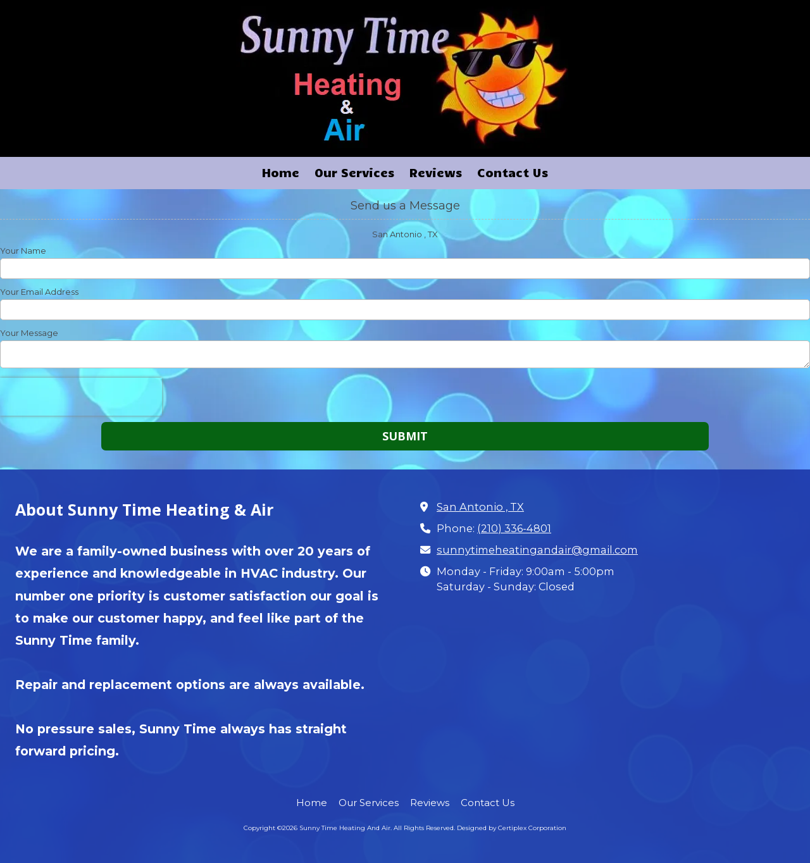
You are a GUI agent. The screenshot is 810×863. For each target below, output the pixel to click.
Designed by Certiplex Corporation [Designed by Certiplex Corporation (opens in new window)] (511, 828)
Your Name (23, 250)
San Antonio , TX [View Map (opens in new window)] (480, 506)
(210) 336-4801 (514, 528)
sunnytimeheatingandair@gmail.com (537, 549)
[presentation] (81, 397)
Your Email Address (39, 292)
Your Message (29, 333)
